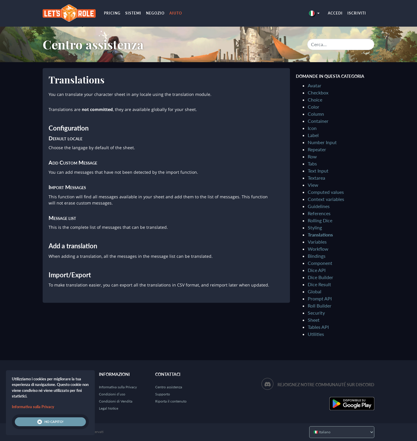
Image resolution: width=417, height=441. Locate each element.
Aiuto (175, 13)
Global (314, 291)
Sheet (314, 320)
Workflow (318, 249)
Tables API (318, 327)
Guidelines (319, 206)
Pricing (112, 13)
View (313, 185)
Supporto (162, 394)
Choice (315, 99)
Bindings (316, 256)
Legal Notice (108, 408)
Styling (315, 227)
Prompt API (320, 298)
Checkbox (318, 92)
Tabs (312, 163)
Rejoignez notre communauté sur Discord (326, 384)
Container (318, 121)
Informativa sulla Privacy (118, 387)
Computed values (326, 192)
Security (316, 313)
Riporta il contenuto (171, 401)
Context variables (326, 199)
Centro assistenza (93, 44)
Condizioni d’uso (112, 394)
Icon (312, 128)
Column (316, 114)
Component (320, 263)
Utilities (316, 334)
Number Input (322, 142)
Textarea (316, 178)
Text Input (318, 170)
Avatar (314, 85)
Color (313, 107)
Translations (320, 234)
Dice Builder (320, 277)
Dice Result (319, 284)
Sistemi (133, 13)
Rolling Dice (320, 220)
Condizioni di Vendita (115, 401)
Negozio (155, 13)
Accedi (335, 13)
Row (312, 156)
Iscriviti (356, 13)
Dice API (316, 270)
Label (313, 135)
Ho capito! (50, 421)
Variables (317, 241)
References (319, 213)
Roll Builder (319, 305)
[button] (314, 13)
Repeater (317, 149)
